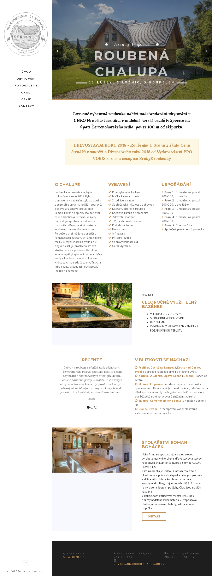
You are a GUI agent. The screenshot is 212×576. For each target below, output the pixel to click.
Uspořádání (176, 184)
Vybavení (119, 184)
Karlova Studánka (150, 376)
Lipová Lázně (172, 376)
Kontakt (26, 106)
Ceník (26, 99)
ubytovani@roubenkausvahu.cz (139, 563)
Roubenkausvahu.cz (31, 571)
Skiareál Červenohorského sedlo (160, 400)
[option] (132, 50)
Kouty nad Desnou (189, 367)
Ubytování (26, 78)
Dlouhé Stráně (148, 409)
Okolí (26, 92)
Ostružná (157, 367)
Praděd (139, 372)
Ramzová (170, 367)
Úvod (26, 71)
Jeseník (189, 376)
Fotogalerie (26, 85)
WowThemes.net (75, 556)
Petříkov (144, 367)
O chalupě (67, 184)
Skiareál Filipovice (151, 384)
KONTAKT (154, 516)
